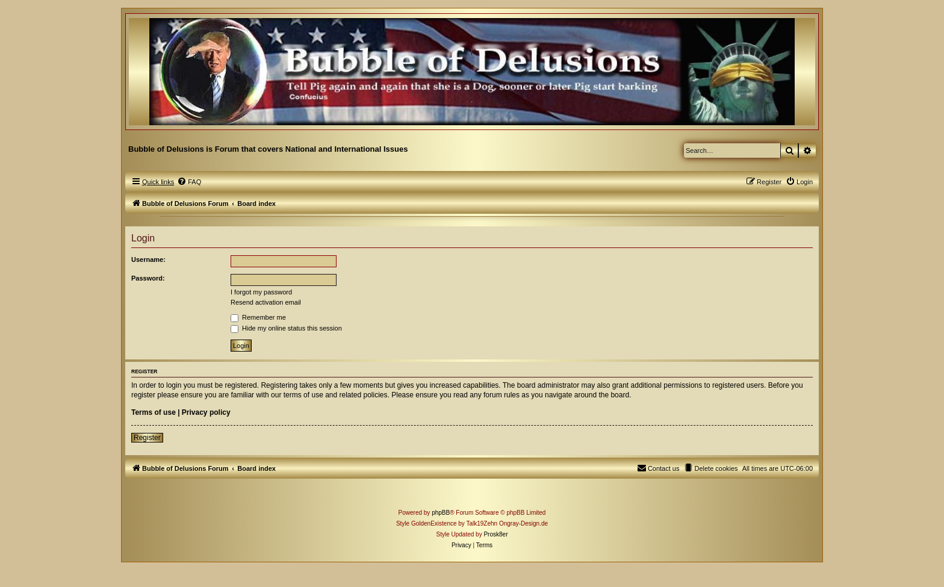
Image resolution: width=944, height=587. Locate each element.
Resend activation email (266, 302)
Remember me (258, 317)
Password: (148, 278)
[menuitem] (189, 181)
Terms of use (153, 412)
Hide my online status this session (286, 328)
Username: (148, 259)
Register (147, 437)
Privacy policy (206, 412)
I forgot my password (261, 292)
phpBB (441, 512)
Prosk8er (495, 534)
